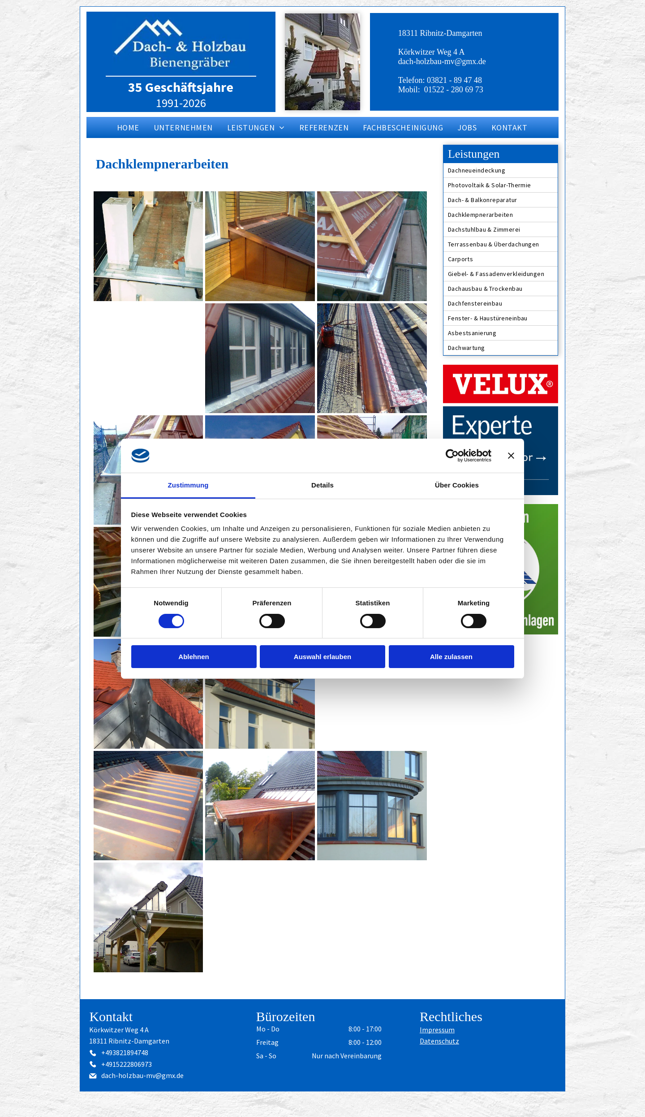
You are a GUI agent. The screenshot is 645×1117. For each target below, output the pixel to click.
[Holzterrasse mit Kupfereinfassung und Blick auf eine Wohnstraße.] (148, 358)
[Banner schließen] (511, 456)
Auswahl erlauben (322, 656)
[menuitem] (128, 127)
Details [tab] (322, 485)
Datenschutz (439, 1040)
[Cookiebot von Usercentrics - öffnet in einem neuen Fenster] (452, 455)
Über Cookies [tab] (457, 485)
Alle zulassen (451, 656)
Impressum (437, 1029)
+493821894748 (124, 1052)
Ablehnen (193, 656)
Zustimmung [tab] (188, 485)
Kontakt (111, 1016)
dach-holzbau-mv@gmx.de (442, 61)
